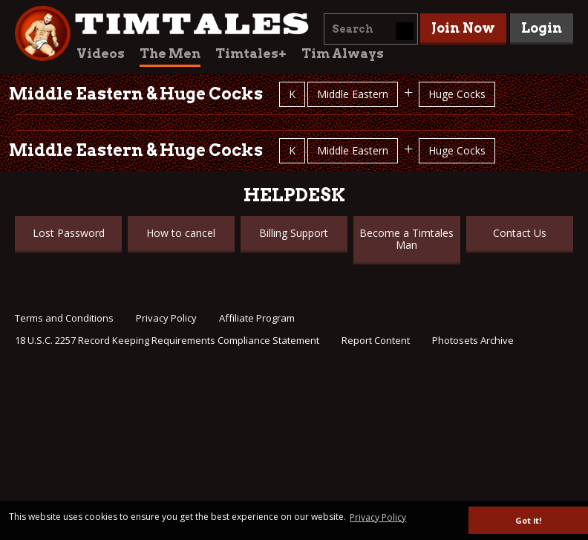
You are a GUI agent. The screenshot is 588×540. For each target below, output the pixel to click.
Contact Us (519, 233)
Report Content (376, 340)
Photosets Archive (473, 340)
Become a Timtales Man (406, 239)
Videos (100, 53)
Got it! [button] (528, 520)
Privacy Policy (166, 318)
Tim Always (342, 53)
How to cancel (180, 233)
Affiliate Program (257, 318)
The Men (170, 53)
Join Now (463, 28)
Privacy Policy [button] (378, 517)
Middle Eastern (352, 94)
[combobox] (371, 29)
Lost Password (69, 233)
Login (541, 28)
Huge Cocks (457, 94)
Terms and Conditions (64, 318)
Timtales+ (251, 53)
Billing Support (293, 233)
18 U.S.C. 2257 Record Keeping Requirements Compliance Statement (167, 340)
